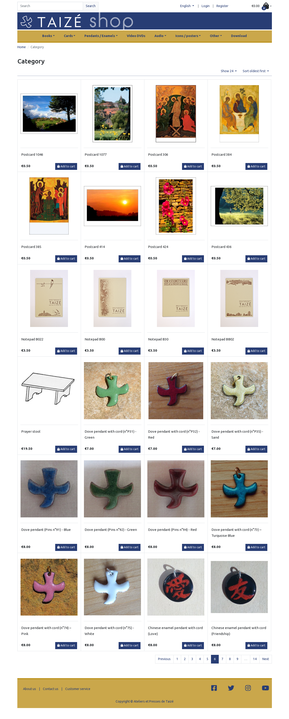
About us (29, 689)
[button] (261, 6)
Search (91, 6)
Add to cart (66, 166)
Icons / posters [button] (186, 36)
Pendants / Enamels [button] (99, 36)
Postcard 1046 (32, 154)
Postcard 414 (95, 247)
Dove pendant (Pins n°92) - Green (111, 530)
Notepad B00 (95, 339)
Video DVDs (136, 36)
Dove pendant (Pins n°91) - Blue (46, 530)
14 (255, 659)
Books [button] (47, 36)
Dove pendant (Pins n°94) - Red (172, 530)
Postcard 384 (221, 154)
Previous (164, 659)
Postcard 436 (221, 247)
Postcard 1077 (96, 154)
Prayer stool (30, 431)
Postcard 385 (31, 247)
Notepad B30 (158, 339)
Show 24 (227, 71)
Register (222, 6)
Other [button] (214, 36)
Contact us (50, 689)
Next (265, 659)
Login (206, 6)
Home (21, 47)
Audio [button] (159, 36)
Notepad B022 (32, 339)
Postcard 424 (158, 247)
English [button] (185, 6)
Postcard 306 (158, 154)
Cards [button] (68, 36)
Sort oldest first (254, 71)
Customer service (77, 689)
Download (239, 36)
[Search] (50, 6)
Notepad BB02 (222, 339)
